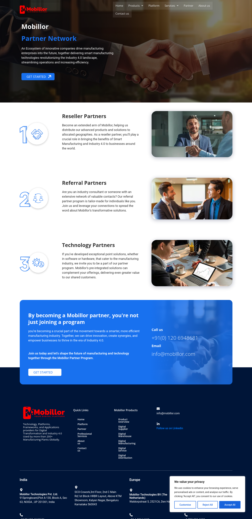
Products (135, 6)
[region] (207, 494)
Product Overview (128, 419)
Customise (185, 504)
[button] (135, 6)
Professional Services (90, 433)
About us (203, 6)
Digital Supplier (127, 424)
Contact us (122, 13)
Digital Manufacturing (131, 433)
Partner (188, 6)
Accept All (229, 504)
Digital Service (126, 438)
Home (119, 6)
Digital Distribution (129, 443)
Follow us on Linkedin (170, 428)
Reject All (208, 504)
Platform (153, 6)
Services (171, 6)
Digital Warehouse (129, 429)
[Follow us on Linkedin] (158, 423)
